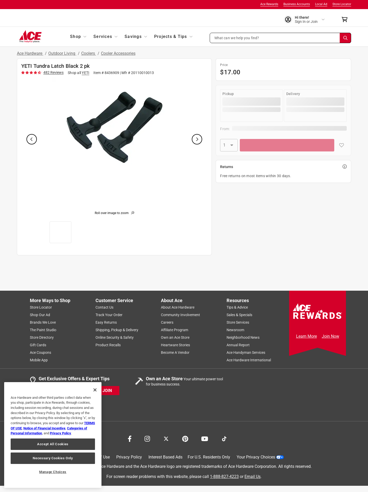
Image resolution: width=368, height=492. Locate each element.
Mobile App (39, 360)
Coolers (88, 53)
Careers (167, 322)
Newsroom (235, 330)
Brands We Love (43, 322)
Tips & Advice (237, 307)
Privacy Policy (129, 457)
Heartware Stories (175, 345)
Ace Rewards (269, 4)
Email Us (252, 476)
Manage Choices (52, 472)
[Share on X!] (166, 438)
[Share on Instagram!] (147, 438)
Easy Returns (106, 322)
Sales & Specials (239, 315)
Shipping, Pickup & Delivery (117, 330)
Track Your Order (109, 315)
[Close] (95, 390)
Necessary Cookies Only (53, 458)
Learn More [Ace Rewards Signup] (306, 336)
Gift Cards (38, 345)
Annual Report (238, 345)
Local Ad (321, 4)
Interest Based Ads (165, 457)
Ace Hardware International (249, 360)
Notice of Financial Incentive (44, 428)
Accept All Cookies (53, 444)
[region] (52, 435)
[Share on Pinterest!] (185, 438)
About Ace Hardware (177, 307)
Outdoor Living (62, 53)
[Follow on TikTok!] (224, 438)
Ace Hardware (30, 53)
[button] (280, 38)
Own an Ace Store (175, 337)
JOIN (107, 390)
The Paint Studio (43, 330)
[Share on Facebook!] (130, 438)
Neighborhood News (243, 337)
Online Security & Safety (115, 337)
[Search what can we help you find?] (280, 38)
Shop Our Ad (40, 315)
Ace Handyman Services (246, 352)
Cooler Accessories (118, 53)
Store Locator (341, 4)
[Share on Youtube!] (204, 438)
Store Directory (42, 337)
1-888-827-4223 (224, 476)
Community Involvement (180, 315)
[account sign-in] (304, 19)
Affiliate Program (174, 330)
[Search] (345, 38)
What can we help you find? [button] (236, 38)
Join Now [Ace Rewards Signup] (330, 336)
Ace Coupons (40, 352)
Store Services (238, 322)
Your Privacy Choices (260, 457)
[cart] (346, 19)
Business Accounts (296, 4)
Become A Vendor (175, 352)
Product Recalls (108, 345)
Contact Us (104, 307)
